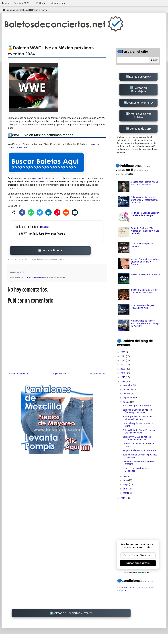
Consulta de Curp (140, 128)
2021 (123, 369)
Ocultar (44, 227)
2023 (123, 360)
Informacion (57, 3)
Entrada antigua (98, 373)
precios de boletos (43, 178)
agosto (126, 402)
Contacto (121, 590)
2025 (123, 352)
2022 (123, 364)
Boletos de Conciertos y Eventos (72, 613)
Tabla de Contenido (32, 226)
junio (125, 480)
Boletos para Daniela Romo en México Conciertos (137, 417)
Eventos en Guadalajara (139, 89)
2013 (123, 498)
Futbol (40, 3)
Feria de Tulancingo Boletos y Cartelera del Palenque (145, 214)
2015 (123, 377)
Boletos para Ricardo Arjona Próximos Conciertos (144, 183)
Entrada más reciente (18, 373)
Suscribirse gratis (138, 563)
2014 (123, 381)
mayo (126, 484)
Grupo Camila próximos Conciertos (139, 450)
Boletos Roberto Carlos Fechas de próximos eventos (139, 431)
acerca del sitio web (35, 277)
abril (125, 488)
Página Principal (60, 373)
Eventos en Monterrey (140, 102)
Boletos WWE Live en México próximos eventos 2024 (137, 438)
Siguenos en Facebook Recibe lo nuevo (25, 10)
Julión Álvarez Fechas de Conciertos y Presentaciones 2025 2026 (144, 200)
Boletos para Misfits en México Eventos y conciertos (137, 411)
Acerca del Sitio (145, 587)
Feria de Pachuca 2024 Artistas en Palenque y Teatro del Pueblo (145, 231)
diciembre (128, 385)
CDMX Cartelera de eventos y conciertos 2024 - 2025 (145, 291)
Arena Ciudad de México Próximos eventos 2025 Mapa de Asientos (145, 323)
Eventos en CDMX (140, 76)
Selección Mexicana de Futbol (145, 274)
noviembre (128, 389)
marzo (126, 493)
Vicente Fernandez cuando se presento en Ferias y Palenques (145, 262)
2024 (123, 356)
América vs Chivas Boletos (140, 115)
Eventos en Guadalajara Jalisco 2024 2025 (142, 306)
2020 (123, 373)
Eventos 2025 (23, 3)
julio (125, 476)
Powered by (138, 572)
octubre (127, 393)
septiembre (128, 397)
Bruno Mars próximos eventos (137, 405)
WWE (22, 272)
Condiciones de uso (126, 587)
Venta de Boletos (52, 250)
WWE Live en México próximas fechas (43, 233)
